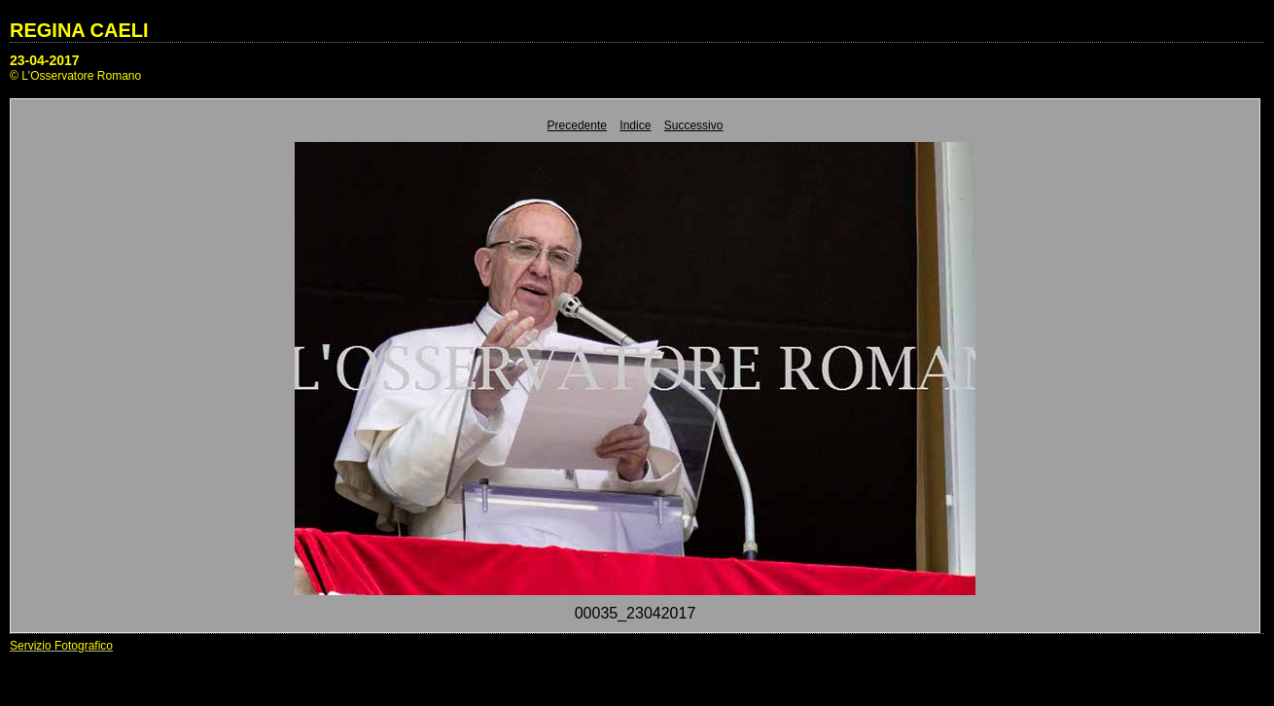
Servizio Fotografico (61, 646)
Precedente (577, 125)
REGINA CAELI (79, 30)
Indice (635, 125)
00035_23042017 (635, 613)
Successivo (694, 125)
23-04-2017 (45, 60)
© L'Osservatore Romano (75, 76)
